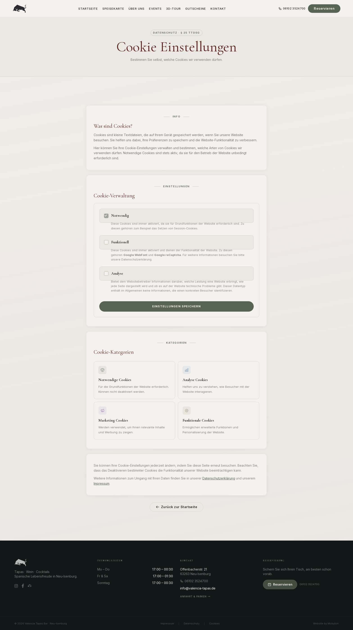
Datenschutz (191, 623)
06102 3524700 (291, 8)
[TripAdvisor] (30, 586)
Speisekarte (113, 8)
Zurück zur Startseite (176, 507)
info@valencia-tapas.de (197, 588)
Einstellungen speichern (176, 306)
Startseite (88, 8)
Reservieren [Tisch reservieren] (324, 8)
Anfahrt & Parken (195, 596)
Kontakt (218, 8)
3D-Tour (173, 8)
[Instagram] (16, 586)
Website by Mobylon (326, 623)
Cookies (214, 623)
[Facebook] (23, 586)
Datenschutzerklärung (218, 478)
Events (155, 8)
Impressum (101, 483)
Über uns (136, 8)
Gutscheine (195, 8)
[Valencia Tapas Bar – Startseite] (19, 9)
